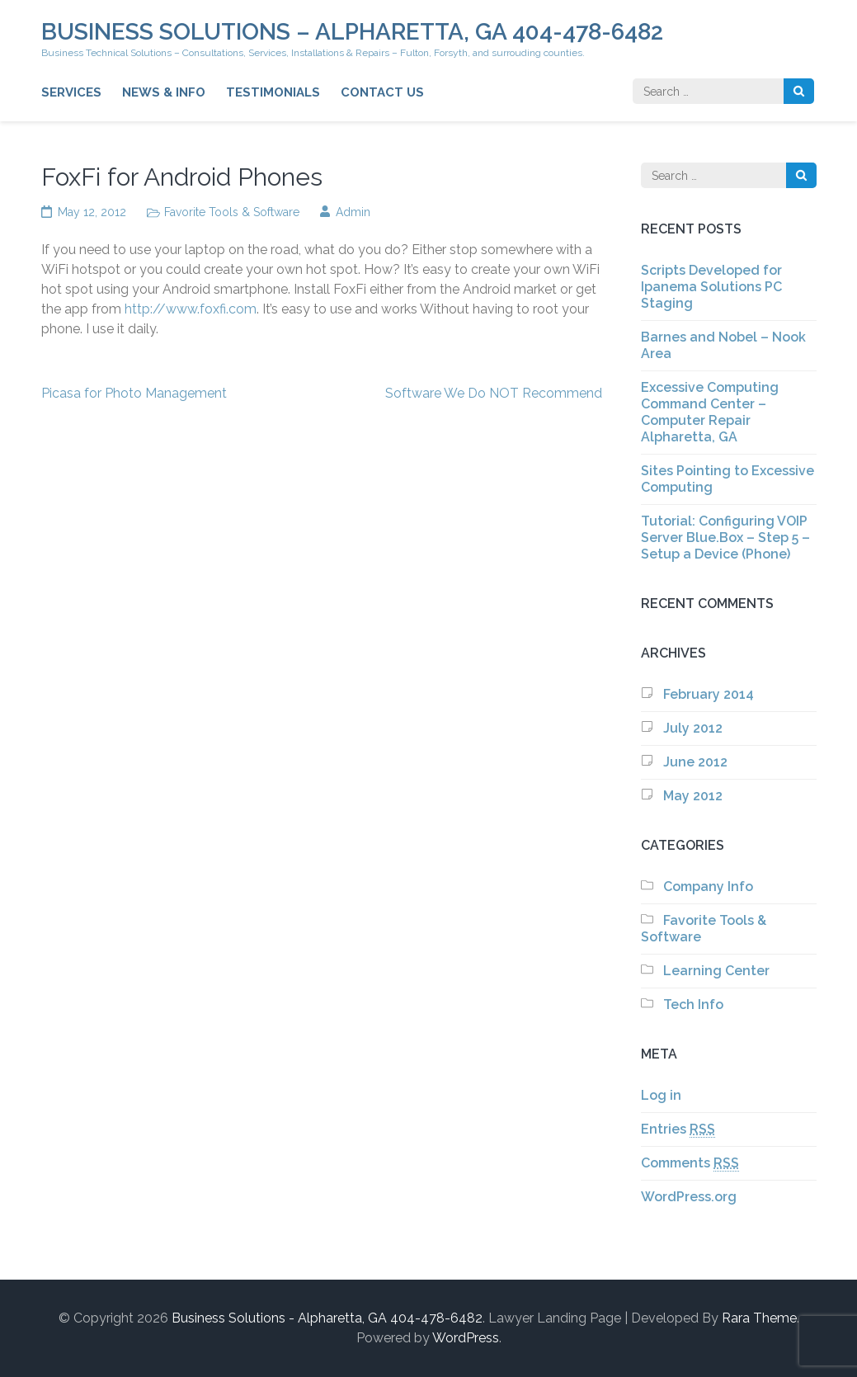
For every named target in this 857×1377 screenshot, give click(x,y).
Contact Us (382, 92)
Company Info (708, 886)
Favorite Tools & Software (231, 212)
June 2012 (695, 762)
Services (71, 92)
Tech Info (693, 1004)
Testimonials (273, 92)
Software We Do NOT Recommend (493, 393)
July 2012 (693, 728)
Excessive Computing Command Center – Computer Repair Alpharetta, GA (710, 412)
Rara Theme (759, 1318)
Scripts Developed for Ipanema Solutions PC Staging (711, 286)
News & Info (163, 92)
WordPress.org (689, 1197)
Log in (661, 1095)
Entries (678, 1129)
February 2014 (708, 694)
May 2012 (693, 796)
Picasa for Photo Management (134, 393)
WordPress (465, 1338)
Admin (353, 212)
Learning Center (716, 971)
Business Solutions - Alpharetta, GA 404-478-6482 (327, 1318)
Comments (690, 1163)
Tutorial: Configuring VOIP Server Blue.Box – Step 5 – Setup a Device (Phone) (725, 537)
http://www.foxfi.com (191, 309)
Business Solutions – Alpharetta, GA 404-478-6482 (352, 31)
